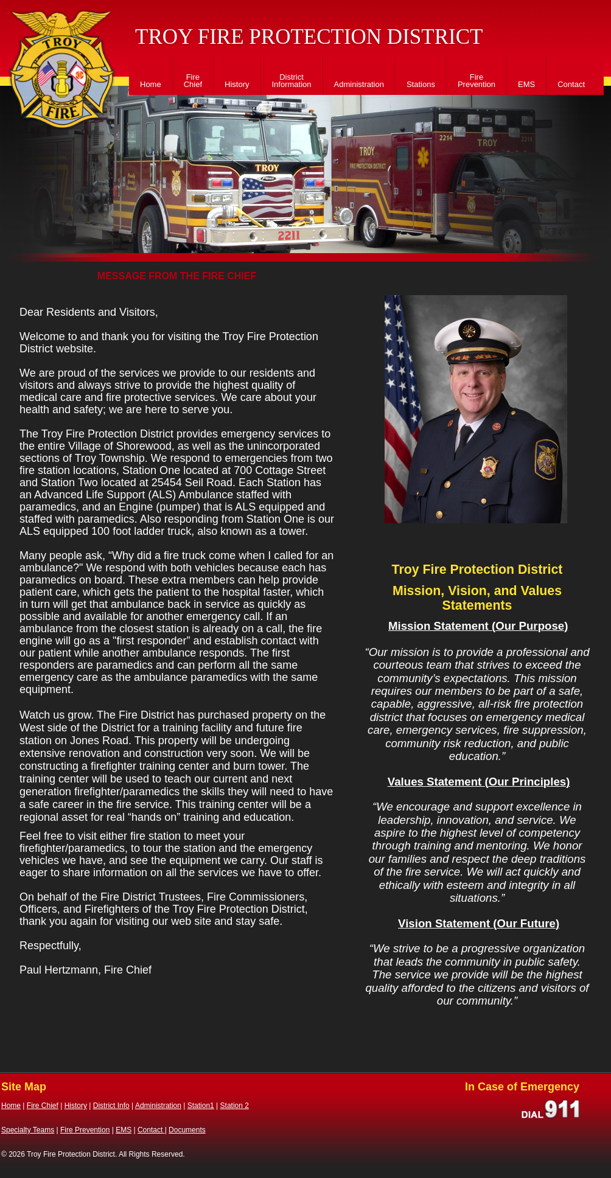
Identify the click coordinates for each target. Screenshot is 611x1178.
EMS (526, 84)
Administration (359, 84)
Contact (571, 84)
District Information (292, 80)
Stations (421, 84)
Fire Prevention (476, 80)
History (237, 84)
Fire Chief (193, 80)
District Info (111, 1105)
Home (150, 84)
